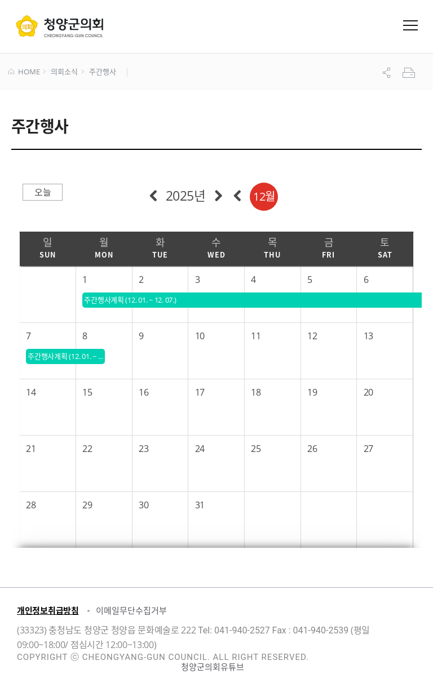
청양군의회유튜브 (212, 666)
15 (87, 392)
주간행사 (102, 72)
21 (31, 448)
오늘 (42, 192)
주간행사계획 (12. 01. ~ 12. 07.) (66, 356)
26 (312, 448)
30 (143, 505)
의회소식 (64, 72)
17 (200, 392)
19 (312, 392)
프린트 (410, 73)
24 (200, 448)
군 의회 (59, 26)
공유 (388, 73)
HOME (23, 72)
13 (368, 336)
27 (368, 448)
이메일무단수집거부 (131, 610)
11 (255, 336)
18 (255, 392)
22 (87, 448)
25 (255, 448)
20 (368, 392)
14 (31, 392)
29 (87, 505)
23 (143, 448)
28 (31, 505)
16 (143, 392)
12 (312, 336)
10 (200, 336)
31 (200, 505)
